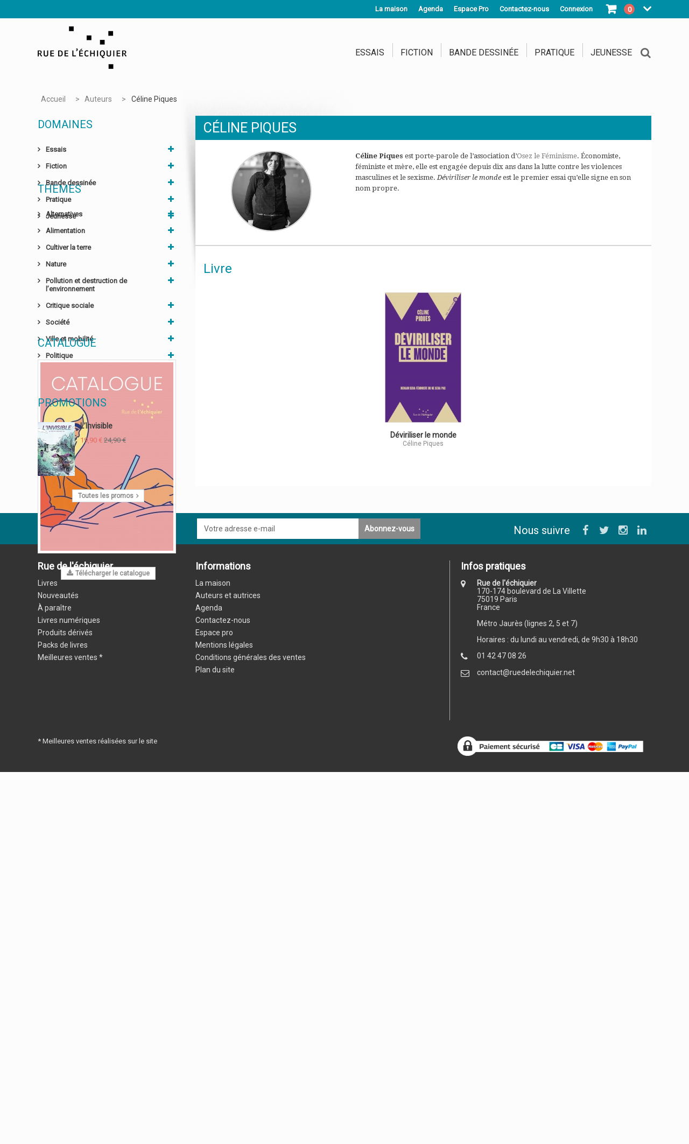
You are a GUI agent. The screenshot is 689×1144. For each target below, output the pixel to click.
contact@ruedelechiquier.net (526, 1079)
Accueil (53, 99)
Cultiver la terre (68, 300)
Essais (369, 52)
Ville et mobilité (69, 391)
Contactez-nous (222, 1026)
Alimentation (65, 283)
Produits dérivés (65, 1039)
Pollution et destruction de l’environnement (86, 337)
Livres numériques (69, 1026)
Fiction (416, 52)
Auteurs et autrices (228, 1002)
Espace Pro (471, 9)
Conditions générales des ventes (250, 1063)
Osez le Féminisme (547, 156)
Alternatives (64, 266)
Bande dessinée (483, 52)
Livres (48, 989)
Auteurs (98, 99)
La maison (391, 9)
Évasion (58, 458)
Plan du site (215, 1076)
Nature (56, 316)
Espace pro (214, 1039)
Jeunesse (611, 52)
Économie (61, 424)
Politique (59, 408)
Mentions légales (224, 1051)
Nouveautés (58, 1002)
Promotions (72, 771)
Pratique (554, 52)
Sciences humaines (76, 441)
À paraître (55, 1014)
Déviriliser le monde (423, 435)
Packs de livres (63, 1051)
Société (57, 374)
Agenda (430, 9)
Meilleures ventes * (70, 1063)
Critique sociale (70, 358)
